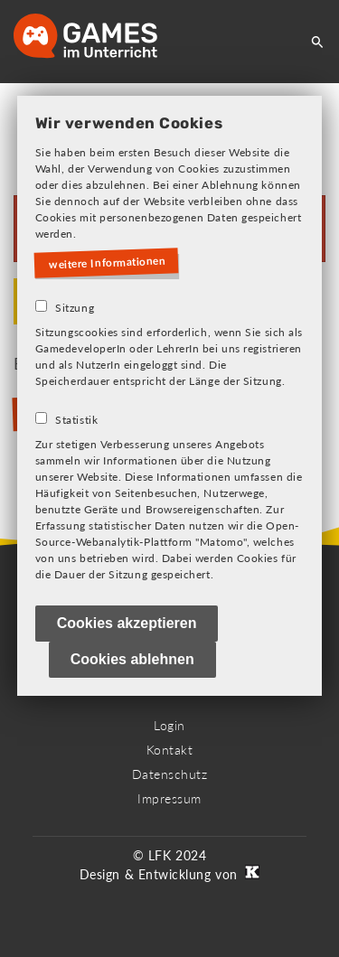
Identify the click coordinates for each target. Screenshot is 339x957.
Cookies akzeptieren (127, 623)
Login (169, 725)
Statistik (76, 420)
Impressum (169, 798)
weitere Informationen (107, 263)
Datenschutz (170, 774)
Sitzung (74, 307)
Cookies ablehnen (132, 659)
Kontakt (169, 749)
